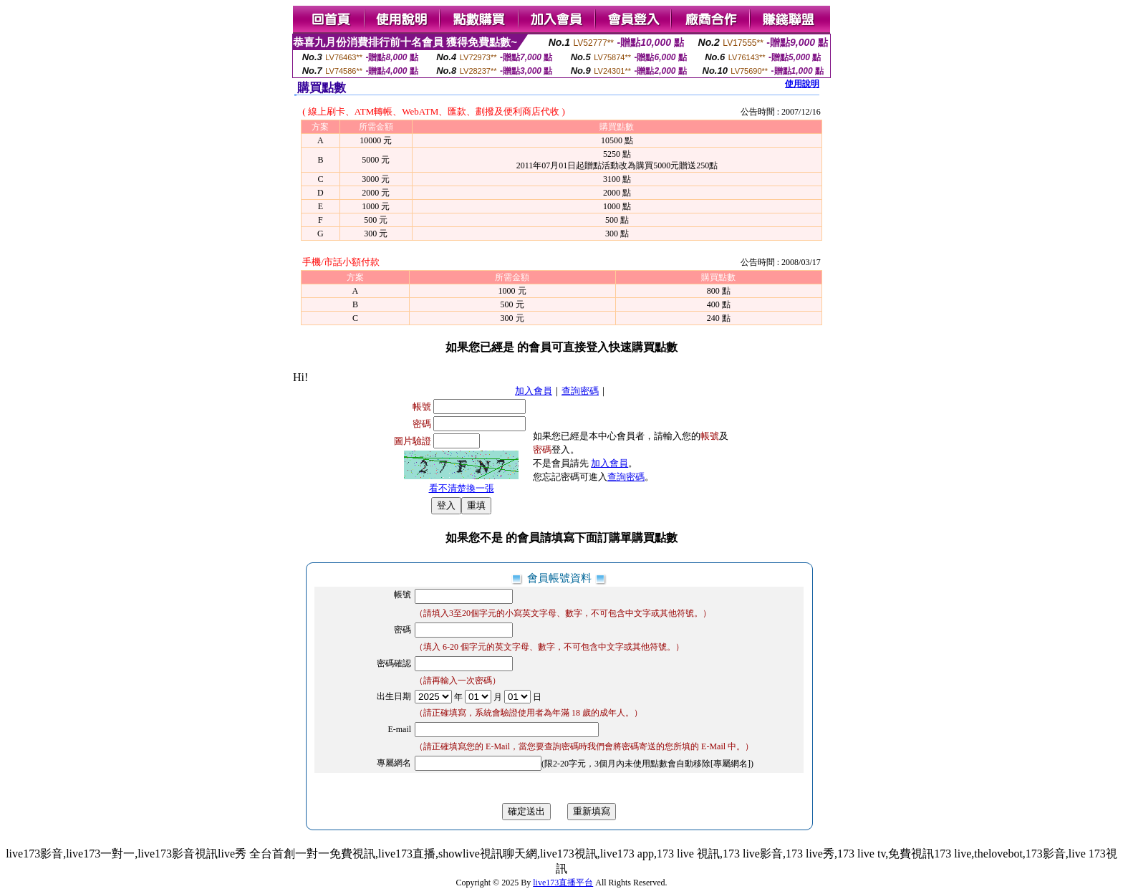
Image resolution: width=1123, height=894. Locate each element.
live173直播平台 (563, 883)
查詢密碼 (580, 390)
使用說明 (802, 84)
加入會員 (533, 390)
